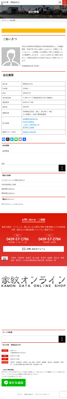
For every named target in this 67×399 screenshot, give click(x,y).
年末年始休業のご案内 (9, 184)
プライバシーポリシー (42, 394)
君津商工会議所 (28, 127)
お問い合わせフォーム (33, 249)
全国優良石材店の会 (30, 119)
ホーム (20, 394)
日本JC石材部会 (28, 122)
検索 (3, 164)
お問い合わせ (28, 394)
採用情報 (5, 151)
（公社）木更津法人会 (31, 124)
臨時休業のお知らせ (8, 189)
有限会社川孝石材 (29, 132)
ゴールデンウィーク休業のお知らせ (13, 180)
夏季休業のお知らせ (8, 193)
